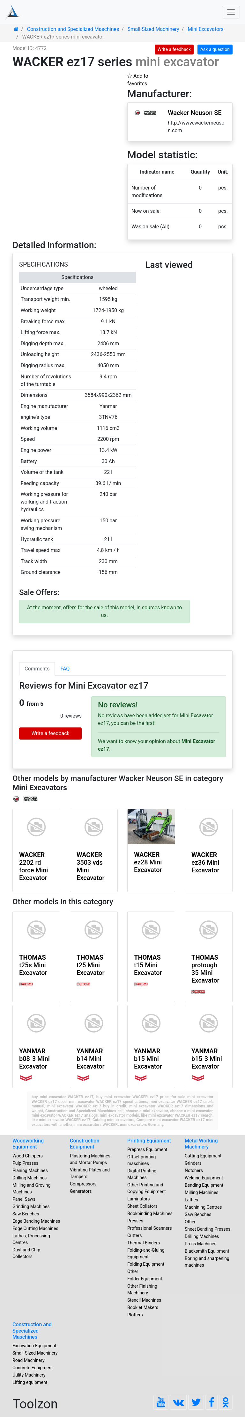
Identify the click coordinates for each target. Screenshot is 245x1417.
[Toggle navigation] (231, 12)
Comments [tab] (37, 669)
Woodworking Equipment (28, 1144)
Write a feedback (174, 49)
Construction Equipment (84, 1144)
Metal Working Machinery (201, 1144)
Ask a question (215, 49)
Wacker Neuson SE (195, 113)
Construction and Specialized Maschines (32, 1330)
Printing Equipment (149, 1141)
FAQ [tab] (65, 669)
